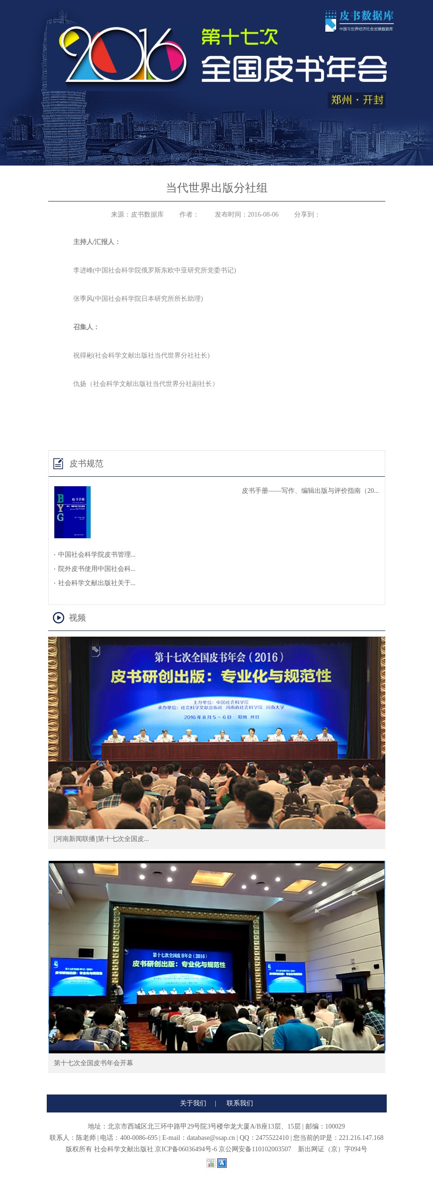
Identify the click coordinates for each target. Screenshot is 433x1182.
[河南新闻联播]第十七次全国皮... (101, 838)
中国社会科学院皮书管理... (97, 554)
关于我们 (193, 1103)
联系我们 (240, 1103)
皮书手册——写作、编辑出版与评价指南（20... (310, 490)
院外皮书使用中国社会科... (97, 568)
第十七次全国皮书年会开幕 (93, 1063)
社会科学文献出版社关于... (97, 583)
